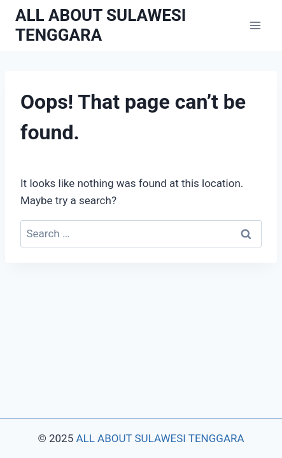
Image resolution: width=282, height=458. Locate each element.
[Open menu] (255, 25)
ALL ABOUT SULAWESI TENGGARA (160, 438)
